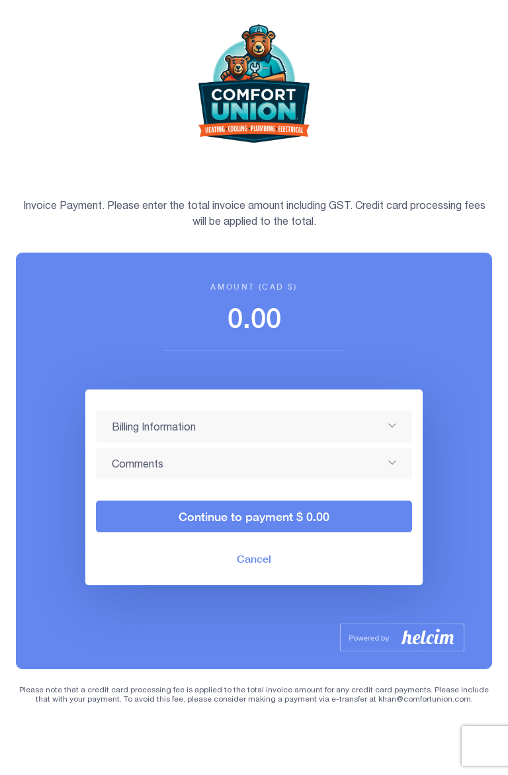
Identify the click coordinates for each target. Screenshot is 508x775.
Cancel (254, 558)
